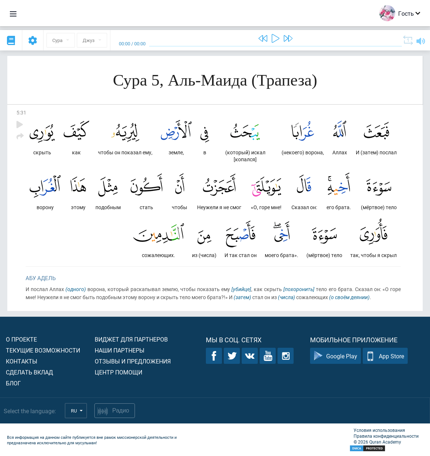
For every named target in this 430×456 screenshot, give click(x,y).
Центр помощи (118, 372)
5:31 (21, 112)
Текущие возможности (43, 350)
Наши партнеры (119, 350)
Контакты (21, 361)
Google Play (335, 356)
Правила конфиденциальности (386, 436)
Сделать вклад (29, 372)
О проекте (21, 339)
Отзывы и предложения (133, 361)
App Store (385, 356)
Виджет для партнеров (131, 339)
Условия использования (379, 430)
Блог (13, 383)
